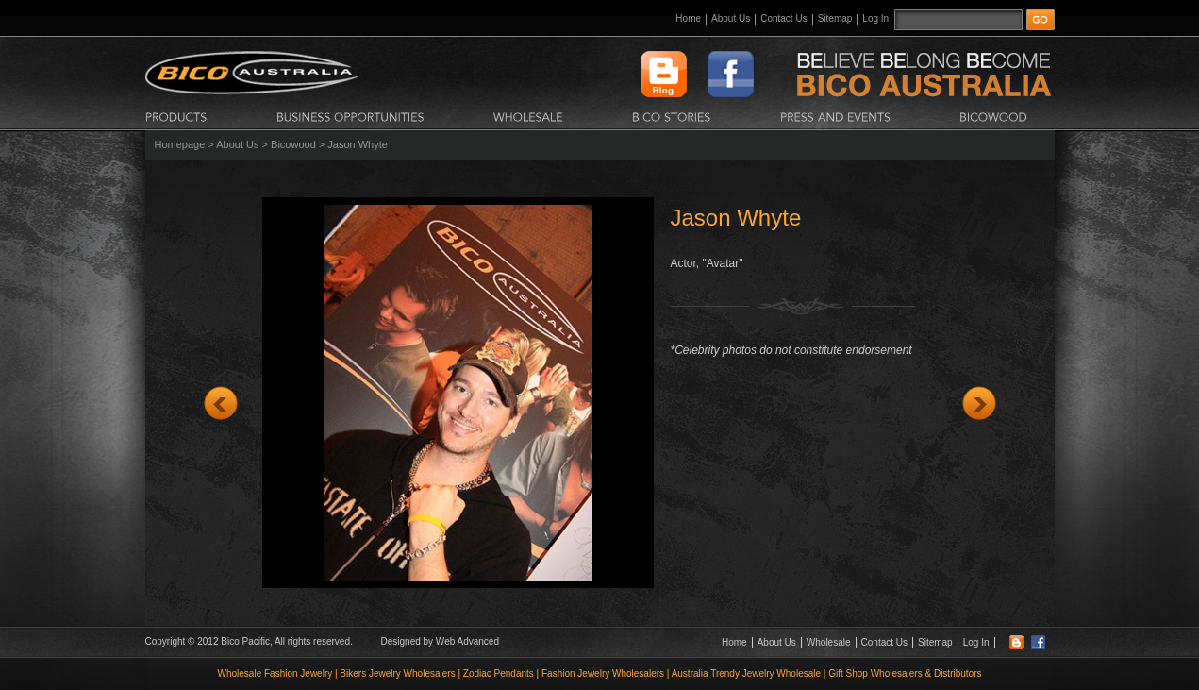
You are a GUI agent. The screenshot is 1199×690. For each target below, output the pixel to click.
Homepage (180, 144)
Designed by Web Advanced (440, 641)
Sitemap (835, 18)
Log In (875, 18)
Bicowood (293, 144)
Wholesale (829, 642)
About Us (730, 18)
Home (688, 18)
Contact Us (783, 18)
